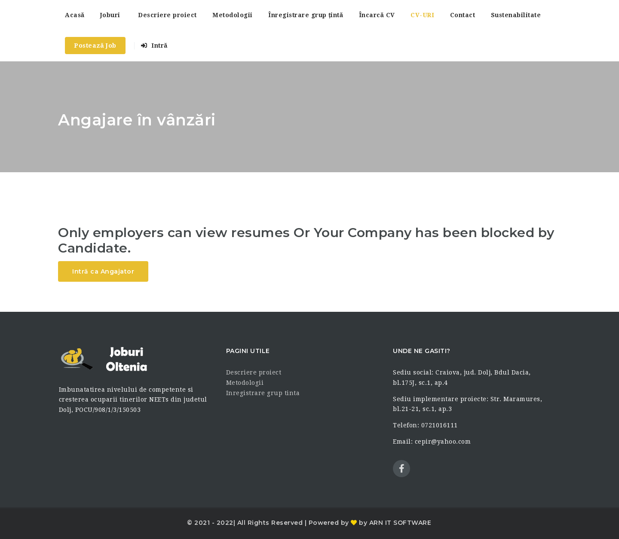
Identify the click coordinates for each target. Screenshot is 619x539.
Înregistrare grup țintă (305, 15)
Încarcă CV (377, 15)
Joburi (110, 15)
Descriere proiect (167, 15)
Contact (462, 15)
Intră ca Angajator (103, 271)
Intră (154, 45)
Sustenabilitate (516, 15)
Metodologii (232, 15)
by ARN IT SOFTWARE (394, 523)
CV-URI (422, 15)
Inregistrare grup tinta (263, 393)
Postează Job (95, 45)
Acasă (74, 15)
